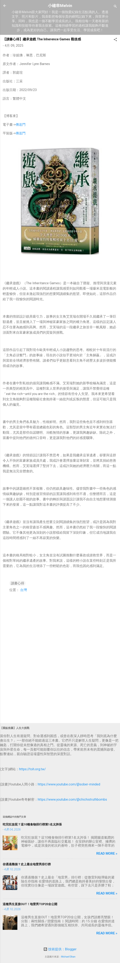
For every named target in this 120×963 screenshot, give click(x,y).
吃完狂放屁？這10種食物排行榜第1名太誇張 (32, 824)
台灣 (23, 590)
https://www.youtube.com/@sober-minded (69, 784)
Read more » (106, 853)
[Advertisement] (60, 694)
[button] (115, 40)
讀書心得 (17, 583)
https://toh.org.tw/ (32, 769)
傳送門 (21, 125)
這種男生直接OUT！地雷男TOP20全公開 (30, 904)
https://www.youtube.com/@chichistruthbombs (72, 799)
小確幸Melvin (60, 5)
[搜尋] (115, 7)
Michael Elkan (68, 956)
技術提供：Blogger (60, 949)
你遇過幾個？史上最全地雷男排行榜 (27, 864)
